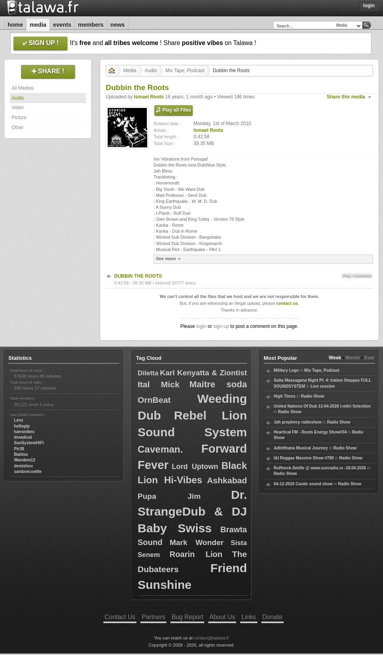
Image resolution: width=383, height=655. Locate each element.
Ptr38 (19, 449)
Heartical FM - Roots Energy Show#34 (310, 432)
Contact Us (120, 617)
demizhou (23, 466)
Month (352, 358)
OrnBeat (154, 399)
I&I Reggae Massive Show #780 (304, 458)
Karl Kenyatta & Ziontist (203, 373)
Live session (322, 386)
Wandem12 (24, 460)
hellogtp (22, 426)
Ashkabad (227, 480)
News (118, 25)
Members (91, 25)
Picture (19, 117)
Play (347, 276)
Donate (272, 617)
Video (18, 107)
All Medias (23, 88)
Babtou (21, 454)
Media (38, 25)
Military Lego (286, 370)
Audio (18, 98)
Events (62, 25)
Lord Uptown (195, 467)
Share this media (346, 97)
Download (362, 276)
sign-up (221, 326)
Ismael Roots (149, 97)
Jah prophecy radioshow (298, 422)
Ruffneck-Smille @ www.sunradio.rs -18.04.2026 (320, 468)
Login (369, 5)
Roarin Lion (196, 554)
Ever (369, 358)
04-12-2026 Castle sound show (303, 484)
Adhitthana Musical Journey (301, 448)
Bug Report (187, 617)
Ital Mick (159, 384)
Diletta (148, 373)
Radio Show (312, 396)
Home (15, 25)
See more (169, 259)
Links (248, 617)
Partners (153, 617)
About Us (222, 617)
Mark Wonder (196, 542)
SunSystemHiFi (29, 443)
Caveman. (160, 449)
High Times (285, 396)
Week (335, 358)
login (201, 326)
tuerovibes (24, 431)
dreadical (23, 437)
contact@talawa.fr (211, 637)
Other (18, 127)
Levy (18, 420)
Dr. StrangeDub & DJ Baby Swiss (192, 511)
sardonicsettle (27, 471)
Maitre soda (218, 384)
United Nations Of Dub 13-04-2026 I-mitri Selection (322, 406)
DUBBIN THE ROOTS (138, 276)
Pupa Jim (169, 496)
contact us (287, 303)
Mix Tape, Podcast (184, 70)
